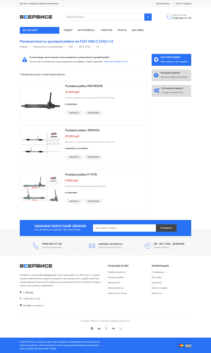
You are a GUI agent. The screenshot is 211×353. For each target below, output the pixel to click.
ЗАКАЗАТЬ (74, 113)
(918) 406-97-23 (30, 298)
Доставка (138, 30)
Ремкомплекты (115, 288)
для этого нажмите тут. (116, 62)
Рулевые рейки (115, 277)
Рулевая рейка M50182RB (84, 86)
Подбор (68, 30)
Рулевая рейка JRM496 (82, 130)
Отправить (166, 228)
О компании (158, 272)
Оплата (122, 30)
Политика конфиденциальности (114, 321)
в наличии (71, 104)
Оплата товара (159, 288)
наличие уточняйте (76, 148)
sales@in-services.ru (31, 305)
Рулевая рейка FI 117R (81, 174)
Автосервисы (87, 30)
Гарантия (106, 30)
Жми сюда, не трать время (174, 62)
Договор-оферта (89, 321)
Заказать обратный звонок (174, 77)
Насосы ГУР (114, 282)
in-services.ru (40, 342)
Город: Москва (163, 3)
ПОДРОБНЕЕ (93, 113)
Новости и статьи (117, 293)
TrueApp (52, 348)
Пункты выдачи (183, 3)
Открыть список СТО (172, 92)
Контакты (157, 293)
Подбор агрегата (117, 272)
